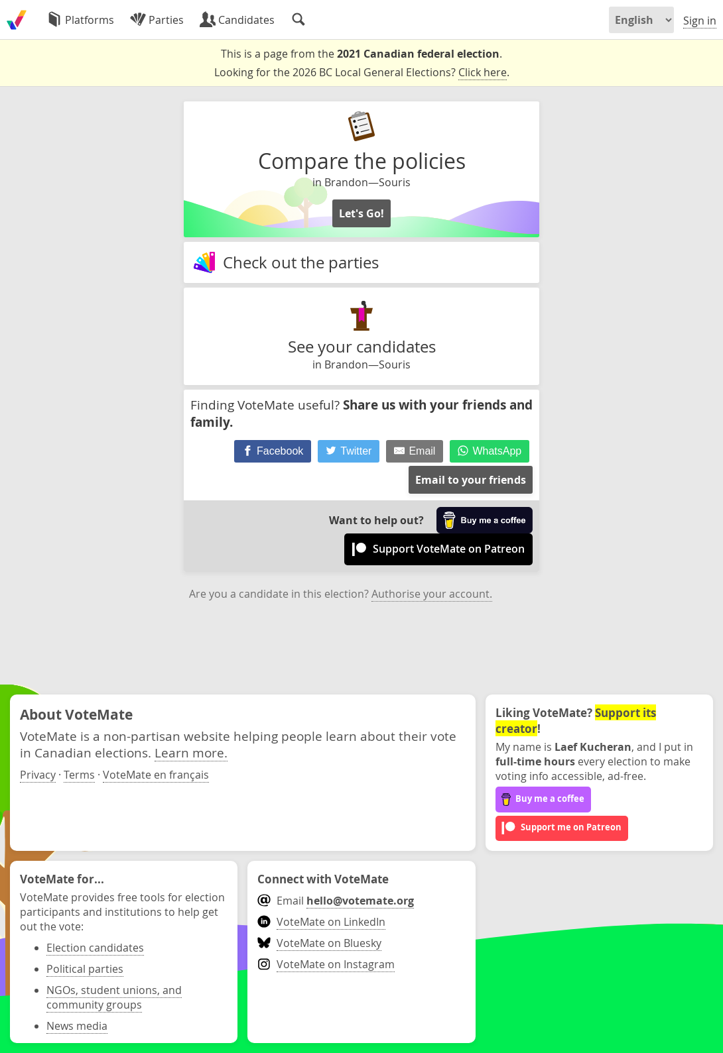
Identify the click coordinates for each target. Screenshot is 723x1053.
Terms (79, 774)
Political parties (84, 969)
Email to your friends (470, 479)
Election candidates (95, 947)
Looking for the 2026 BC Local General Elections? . (361, 72)
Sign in (699, 20)
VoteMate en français (156, 774)
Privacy (38, 774)
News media (76, 1026)
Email (335, 900)
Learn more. (191, 752)
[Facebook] (273, 451)
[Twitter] (349, 451)
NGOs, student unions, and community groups (114, 997)
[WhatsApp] (489, 451)
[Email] (414, 451)
